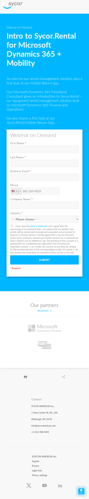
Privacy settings (39, 475)
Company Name (21, 199)
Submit (44, 259)
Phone (14, 185)
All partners (44, 311)
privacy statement (39, 226)
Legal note (37, 470)
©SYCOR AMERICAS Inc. (44, 456)
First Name (18, 143)
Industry (16, 213)
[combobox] (16, 191)
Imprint (35, 461)
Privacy (35, 466)
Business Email (20, 171)
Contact (36, 399)
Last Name (18, 157)
